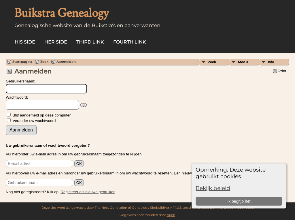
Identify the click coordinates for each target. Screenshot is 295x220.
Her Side (55, 42)
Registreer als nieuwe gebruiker (87, 192)
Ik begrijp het (238, 201)
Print (282, 71)
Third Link (90, 42)
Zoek (212, 62)
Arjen (171, 215)
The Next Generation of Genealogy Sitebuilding (132, 208)
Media (243, 62)
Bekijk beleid (213, 188)
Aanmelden (65, 62)
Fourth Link (129, 42)
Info (271, 62)
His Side (25, 42)
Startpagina (22, 62)
